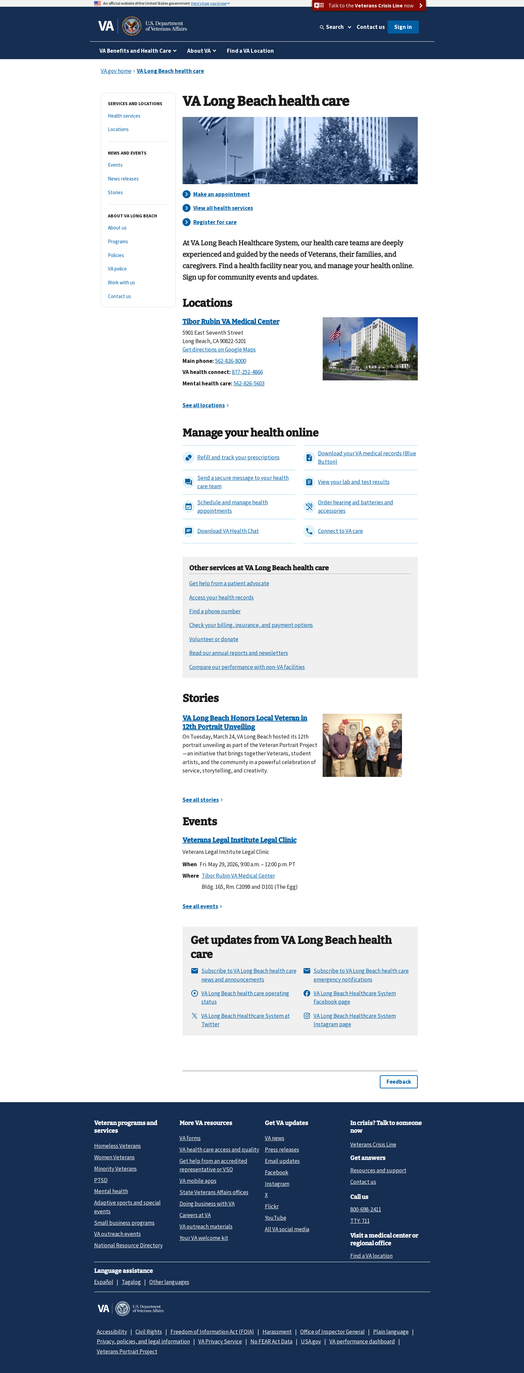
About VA (199, 50)
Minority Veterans (115, 1168)
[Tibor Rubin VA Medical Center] (370, 348)
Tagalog (131, 1282)
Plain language (391, 1331)
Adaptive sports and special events (127, 1207)
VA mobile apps (197, 1180)
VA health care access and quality (219, 1149)
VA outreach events (117, 1234)
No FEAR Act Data (271, 1341)
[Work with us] (138, 283)
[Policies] (138, 255)
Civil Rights (148, 1331)
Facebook (276, 1172)
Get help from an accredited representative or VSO (213, 1165)
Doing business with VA (207, 1203)
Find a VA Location (250, 50)
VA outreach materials (206, 1226)
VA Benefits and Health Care (135, 50)
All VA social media (287, 1229)
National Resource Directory (128, 1245)
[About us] (138, 228)
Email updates (282, 1161)
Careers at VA (195, 1215)
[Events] (138, 165)
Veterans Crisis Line (373, 1144)
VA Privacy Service (220, 1341)
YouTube (275, 1217)
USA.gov (311, 1341)
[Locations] (138, 129)
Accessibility (112, 1331)
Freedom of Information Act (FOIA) (212, 1331)
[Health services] (138, 116)
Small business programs (124, 1222)
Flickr (272, 1206)
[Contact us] (138, 296)
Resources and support (378, 1170)
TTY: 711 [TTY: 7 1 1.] (360, 1220)
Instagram (277, 1184)
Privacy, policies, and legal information (143, 1341)
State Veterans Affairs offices (213, 1192)
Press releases (282, 1149)
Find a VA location (371, 1255)
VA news (274, 1138)
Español (103, 1282)
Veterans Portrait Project (127, 1351)
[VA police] (138, 269)
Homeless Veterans (117, 1146)
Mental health (111, 1191)
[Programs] (138, 242)
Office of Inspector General (332, 1331)
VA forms (190, 1138)
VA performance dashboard (362, 1341)
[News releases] (138, 179)
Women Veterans (114, 1157)
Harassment (277, 1331)
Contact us (371, 27)
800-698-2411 (365, 1209)
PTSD (101, 1180)
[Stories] (138, 193)
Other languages (169, 1282)
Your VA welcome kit (203, 1238)
